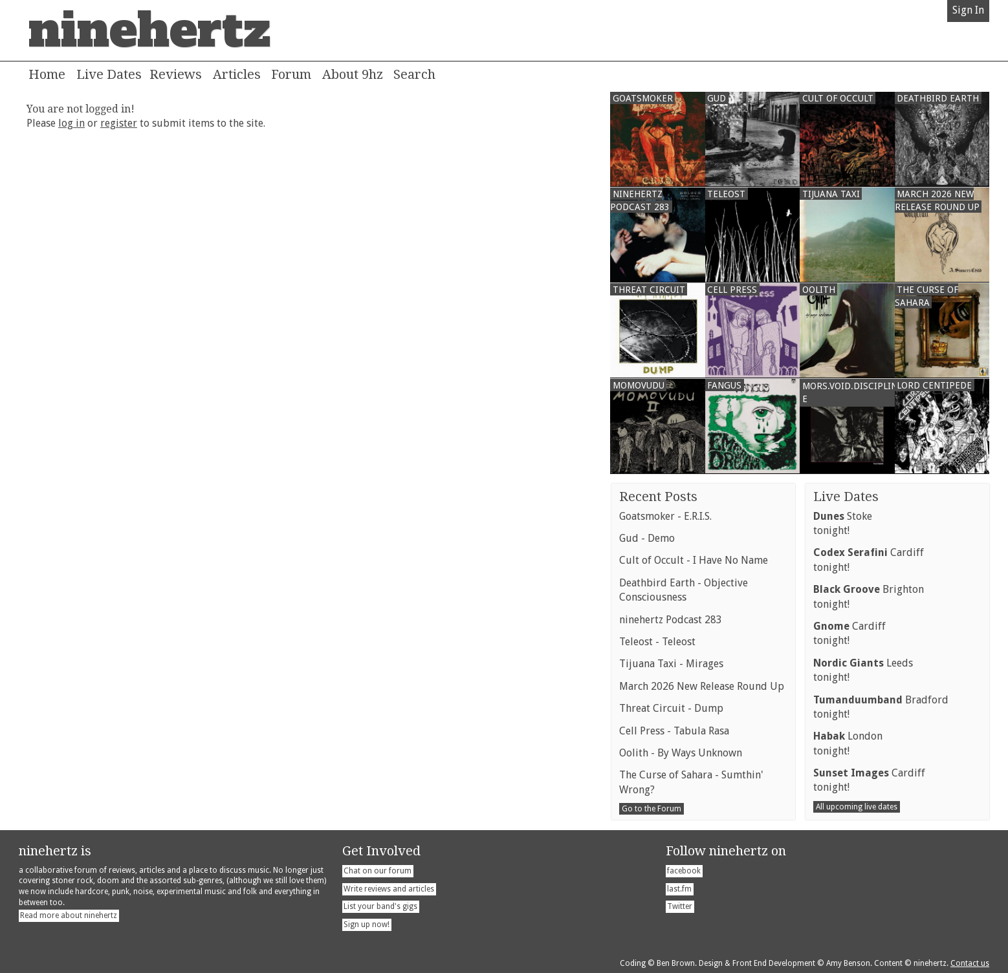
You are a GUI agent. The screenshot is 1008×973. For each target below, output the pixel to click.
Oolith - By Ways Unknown (680, 753)
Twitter (679, 906)
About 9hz (352, 74)
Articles (237, 74)
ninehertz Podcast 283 (670, 620)
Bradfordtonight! (880, 707)
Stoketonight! (842, 523)
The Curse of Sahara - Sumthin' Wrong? (691, 782)
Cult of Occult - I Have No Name (693, 560)
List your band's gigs (380, 906)
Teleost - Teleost (657, 642)
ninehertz (149, 30)
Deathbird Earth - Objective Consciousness (683, 590)
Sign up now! (366, 924)
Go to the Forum (651, 808)
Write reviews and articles (389, 888)
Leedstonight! (863, 670)
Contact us (969, 963)
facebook (684, 870)
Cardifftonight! (868, 559)
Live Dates (109, 74)
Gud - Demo (647, 538)
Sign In (968, 10)
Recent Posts (658, 496)
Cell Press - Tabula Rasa (674, 731)
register (118, 123)
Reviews (175, 74)
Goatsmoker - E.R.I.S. (665, 516)
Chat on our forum (377, 870)
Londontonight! (847, 743)
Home (46, 74)
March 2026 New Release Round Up (701, 686)
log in (71, 123)
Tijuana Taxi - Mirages (671, 664)
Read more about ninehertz (68, 915)
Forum (291, 74)
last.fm (679, 888)
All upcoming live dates (856, 806)
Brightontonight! (868, 596)
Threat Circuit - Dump (671, 708)
